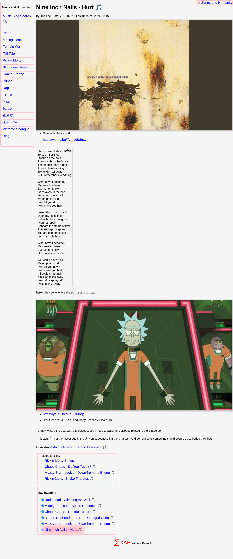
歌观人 (8, 108)
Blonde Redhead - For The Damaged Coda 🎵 (79, 518)
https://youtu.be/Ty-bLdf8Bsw (64, 139)
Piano (7, 33)
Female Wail (12, 46)
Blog (6, 136)
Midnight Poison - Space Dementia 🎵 (78, 447)
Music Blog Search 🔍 (17, 18)
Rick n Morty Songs (59, 460)
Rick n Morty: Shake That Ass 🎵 (69, 478)
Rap (6, 88)
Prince (7, 81)
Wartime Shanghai (16, 129)
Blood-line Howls (15, 67)
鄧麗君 (8, 115)
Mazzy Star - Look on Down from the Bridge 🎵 (80, 472)
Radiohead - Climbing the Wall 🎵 (70, 500)
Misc (6, 101)
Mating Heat (12, 40)
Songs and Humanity (216, 2)
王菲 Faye (10, 122)
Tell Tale (9, 53)
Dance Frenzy (13, 74)
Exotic (7, 95)
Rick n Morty (12, 60)
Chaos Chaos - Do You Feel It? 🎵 (70, 466)
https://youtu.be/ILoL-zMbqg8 (64, 414)
